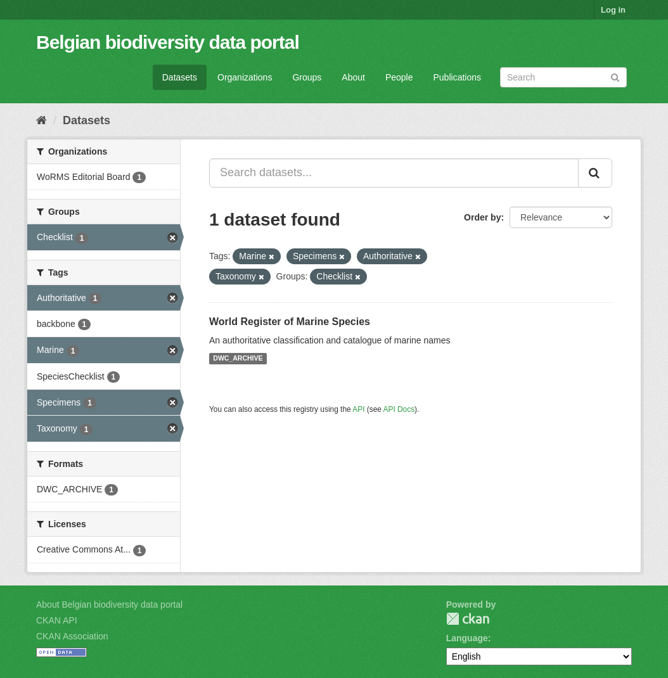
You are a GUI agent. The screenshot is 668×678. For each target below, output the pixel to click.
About (353, 77)
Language (467, 638)
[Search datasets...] (394, 173)
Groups (306, 77)
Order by (482, 217)
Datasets (179, 77)
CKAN (467, 618)
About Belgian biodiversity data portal (109, 604)
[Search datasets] (563, 77)
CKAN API (56, 620)
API (358, 409)
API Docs (399, 409)
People (399, 77)
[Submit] (615, 76)
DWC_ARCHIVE (237, 358)
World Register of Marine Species (289, 321)
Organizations (244, 77)
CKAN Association (72, 636)
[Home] (41, 120)
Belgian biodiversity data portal (167, 42)
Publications (458, 77)
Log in (613, 10)
